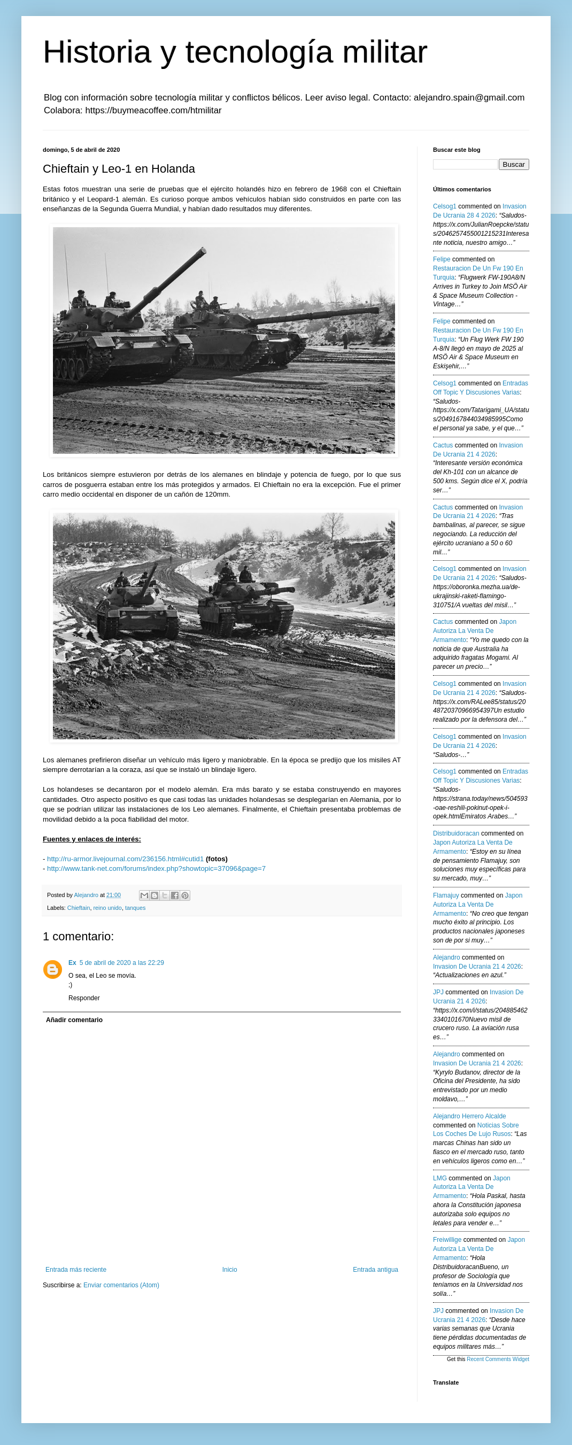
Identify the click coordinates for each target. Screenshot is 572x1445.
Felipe (442, 259)
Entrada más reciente (75, 1269)
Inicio (229, 1269)
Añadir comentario (74, 1020)
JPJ (438, 992)
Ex (72, 963)
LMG (440, 1178)
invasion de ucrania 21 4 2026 (477, 966)
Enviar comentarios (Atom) (121, 1285)
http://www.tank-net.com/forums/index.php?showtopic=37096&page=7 (156, 868)
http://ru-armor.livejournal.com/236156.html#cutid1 (125, 859)
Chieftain (78, 908)
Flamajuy (446, 895)
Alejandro (446, 957)
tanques (135, 908)
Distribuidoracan (456, 833)
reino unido (107, 908)
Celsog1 (445, 206)
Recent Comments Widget (498, 1359)
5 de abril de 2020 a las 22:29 (122, 963)
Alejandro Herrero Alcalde (469, 1116)
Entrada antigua (375, 1269)
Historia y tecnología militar (235, 51)
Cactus (443, 445)
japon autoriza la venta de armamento (474, 631)
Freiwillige (447, 1239)
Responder (84, 998)
